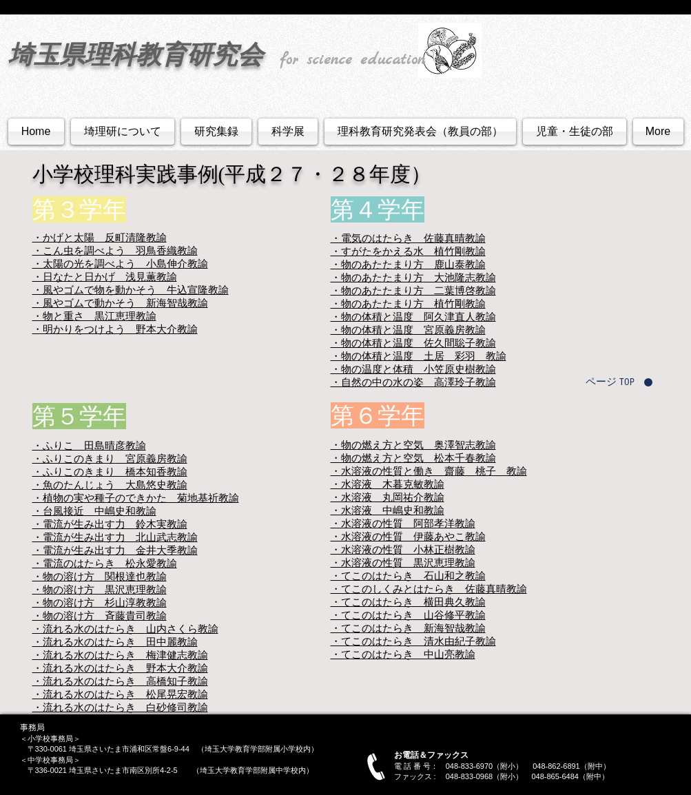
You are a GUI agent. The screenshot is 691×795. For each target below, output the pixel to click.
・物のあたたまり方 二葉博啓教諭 (413, 290)
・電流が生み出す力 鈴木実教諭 (109, 524)
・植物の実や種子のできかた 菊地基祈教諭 (135, 498)
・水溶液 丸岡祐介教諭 (387, 497)
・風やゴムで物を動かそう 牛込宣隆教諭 (130, 290)
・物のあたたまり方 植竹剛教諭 (408, 303)
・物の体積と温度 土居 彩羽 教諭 (418, 356)
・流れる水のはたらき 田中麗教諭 (115, 642)
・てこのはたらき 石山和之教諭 (408, 575)
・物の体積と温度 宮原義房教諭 (408, 329)
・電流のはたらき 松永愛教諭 (104, 563)
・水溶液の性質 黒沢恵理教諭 (403, 562)
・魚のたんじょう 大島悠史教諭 (109, 485)
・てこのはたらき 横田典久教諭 (408, 602)
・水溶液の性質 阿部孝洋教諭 (403, 523)
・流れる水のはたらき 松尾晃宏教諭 (120, 694)
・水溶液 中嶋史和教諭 (387, 510)
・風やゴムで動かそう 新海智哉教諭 (120, 303)
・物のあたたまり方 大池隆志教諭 (413, 277)
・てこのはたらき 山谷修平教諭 (408, 615)
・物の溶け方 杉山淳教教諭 (99, 602)
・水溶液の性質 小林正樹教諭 (403, 549)
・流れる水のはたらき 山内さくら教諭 (125, 628)
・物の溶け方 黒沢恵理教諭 (99, 589)
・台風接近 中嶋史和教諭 (94, 511)
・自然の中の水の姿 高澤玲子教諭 (413, 382)
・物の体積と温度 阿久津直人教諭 (413, 316)
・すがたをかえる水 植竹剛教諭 (408, 251)
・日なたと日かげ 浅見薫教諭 (104, 276)
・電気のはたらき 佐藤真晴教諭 (408, 238)
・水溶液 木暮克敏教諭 (387, 484)
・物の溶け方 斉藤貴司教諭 (99, 615)
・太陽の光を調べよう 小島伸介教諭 (120, 263)
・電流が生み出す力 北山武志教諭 (115, 537)
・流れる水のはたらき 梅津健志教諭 (120, 655)
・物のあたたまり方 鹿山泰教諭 (408, 264)
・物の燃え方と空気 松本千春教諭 (413, 458)
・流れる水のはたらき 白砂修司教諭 (120, 707)
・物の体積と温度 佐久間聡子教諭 (413, 343)
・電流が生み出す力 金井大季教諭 (115, 550)
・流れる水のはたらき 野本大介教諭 (120, 668)
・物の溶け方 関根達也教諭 (99, 576)
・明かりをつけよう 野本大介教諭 (115, 329)
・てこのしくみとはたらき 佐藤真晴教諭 (429, 589)
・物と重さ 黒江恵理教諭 (94, 316)
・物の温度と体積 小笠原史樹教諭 (413, 369)
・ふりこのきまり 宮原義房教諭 (109, 458)
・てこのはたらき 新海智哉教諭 (408, 628)
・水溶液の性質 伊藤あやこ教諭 (408, 536)
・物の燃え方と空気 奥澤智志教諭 (413, 445)
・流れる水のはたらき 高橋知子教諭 (120, 681)
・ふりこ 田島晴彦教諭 (89, 445)
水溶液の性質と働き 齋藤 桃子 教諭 (434, 471)
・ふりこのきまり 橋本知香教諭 (109, 471)
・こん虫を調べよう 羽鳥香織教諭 (115, 250)
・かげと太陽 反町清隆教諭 (99, 237)
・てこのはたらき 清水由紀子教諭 (413, 641)
